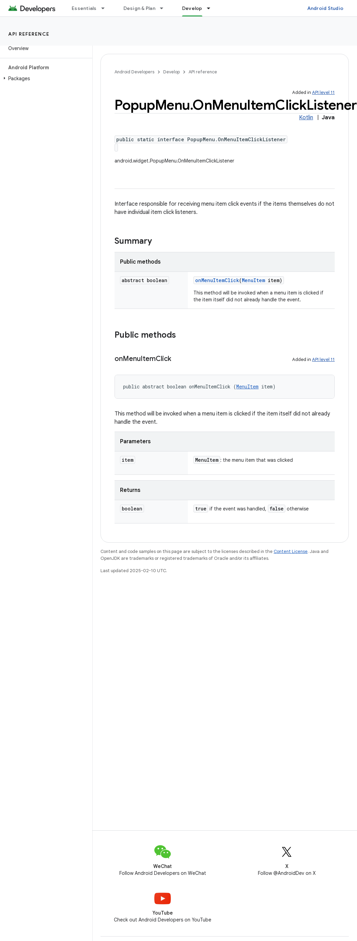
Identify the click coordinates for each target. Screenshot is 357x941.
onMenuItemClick (217, 280)
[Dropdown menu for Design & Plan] (164, 8)
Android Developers (134, 72)
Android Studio (325, 8)
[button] (45, 78)
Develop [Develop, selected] (192, 8)
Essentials (84, 8)
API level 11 (323, 92)
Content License (291, 551)
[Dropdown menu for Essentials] (106, 8)
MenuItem (253, 280)
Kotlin (306, 117)
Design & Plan (139, 8)
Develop (171, 72)
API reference (29, 34)
